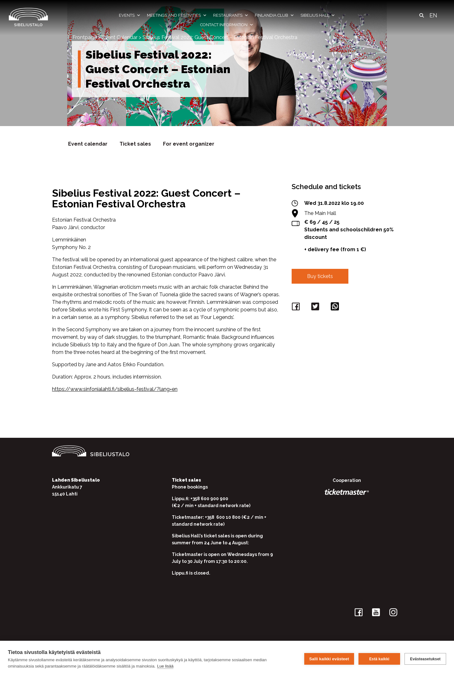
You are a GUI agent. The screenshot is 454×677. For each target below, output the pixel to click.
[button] (421, 15)
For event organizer (188, 144)
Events (130, 15)
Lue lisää (165, 666)
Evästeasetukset (425, 659)
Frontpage (85, 37)
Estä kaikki (379, 659)
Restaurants (230, 15)
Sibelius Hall (317, 15)
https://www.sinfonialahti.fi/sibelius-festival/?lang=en (115, 389)
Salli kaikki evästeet (329, 659)
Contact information (226, 25)
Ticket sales (135, 144)
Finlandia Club (274, 15)
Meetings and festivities (177, 15)
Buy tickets (320, 276)
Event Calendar (119, 37)
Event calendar (88, 144)
